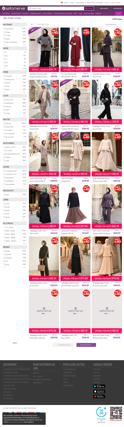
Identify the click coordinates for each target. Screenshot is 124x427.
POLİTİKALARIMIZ (8, 399)
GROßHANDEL (37, 383)
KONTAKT (36, 373)
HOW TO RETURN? (9, 386)
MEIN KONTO (104, 8)
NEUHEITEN (6, 13)
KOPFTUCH (26, 13)
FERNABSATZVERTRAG (10, 373)
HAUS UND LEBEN (89, 13)
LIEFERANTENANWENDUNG (42, 379)
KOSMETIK (98, 13)
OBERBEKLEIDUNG (36, 13)
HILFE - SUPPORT (116, 3)
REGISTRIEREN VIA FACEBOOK (95, 3)
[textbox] (54, 8)
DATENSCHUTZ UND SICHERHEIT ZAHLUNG (17, 379)
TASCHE (66, 382)
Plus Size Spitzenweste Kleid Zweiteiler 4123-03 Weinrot (69, 76)
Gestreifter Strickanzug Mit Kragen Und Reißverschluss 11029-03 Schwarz (38, 76)
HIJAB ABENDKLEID (69, 369)
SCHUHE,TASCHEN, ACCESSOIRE (63, 13)
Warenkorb (117, 8)
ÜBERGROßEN (67, 373)
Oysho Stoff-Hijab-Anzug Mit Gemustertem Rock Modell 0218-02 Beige (101, 181)
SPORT (75, 13)
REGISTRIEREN (80, 3)
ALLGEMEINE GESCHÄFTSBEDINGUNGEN (16, 369)
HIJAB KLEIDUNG (16, 13)
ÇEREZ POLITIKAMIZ (9, 389)
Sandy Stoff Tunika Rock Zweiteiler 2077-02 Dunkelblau (69, 233)
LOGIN (72, 3)
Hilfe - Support (38, 376)
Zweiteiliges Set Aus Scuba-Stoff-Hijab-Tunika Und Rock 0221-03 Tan (39, 338)
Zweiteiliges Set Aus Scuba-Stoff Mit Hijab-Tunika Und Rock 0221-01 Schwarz (70, 285)
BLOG (107, 3)
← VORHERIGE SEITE (63, 345)
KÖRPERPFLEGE (68, 386)
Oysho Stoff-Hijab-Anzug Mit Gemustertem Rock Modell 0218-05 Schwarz (101, 338)
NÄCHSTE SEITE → (86, 345)
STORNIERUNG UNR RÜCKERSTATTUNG (15, 376)
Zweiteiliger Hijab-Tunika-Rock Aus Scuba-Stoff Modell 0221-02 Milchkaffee (101, 285)
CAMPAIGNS (7, 392)
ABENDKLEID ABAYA (69, 376)
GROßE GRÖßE (47, 13)
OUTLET (118, 13)
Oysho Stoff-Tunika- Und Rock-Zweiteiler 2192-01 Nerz (38, 181)
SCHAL (65, 379)
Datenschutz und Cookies (16, 422)
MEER (80, 13)
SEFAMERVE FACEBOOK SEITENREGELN (16, 382)
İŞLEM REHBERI (8, 395)
